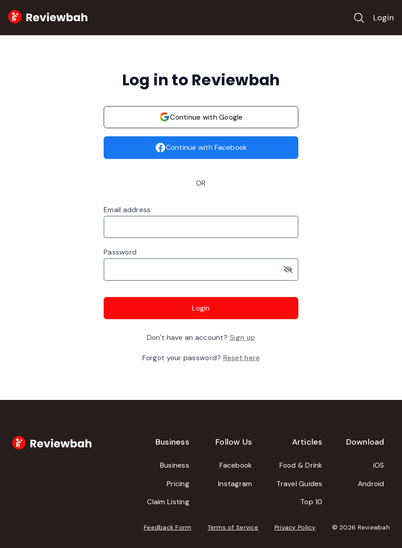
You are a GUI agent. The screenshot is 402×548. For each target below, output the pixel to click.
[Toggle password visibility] (291, 269)
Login (383, 17)
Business (174, 465)
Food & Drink (301, 465)
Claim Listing (168, 501)
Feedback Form (168, 527)
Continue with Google (200, 116)
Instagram (235, 483)
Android (371, 483)
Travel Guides (299, 483)
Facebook (235, 465)
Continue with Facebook (201, 147)
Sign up (242, 337)
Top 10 (311, 501)
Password (120, 252)
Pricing (178, 483)
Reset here (241, 357)
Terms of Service (233, 527)
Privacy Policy (295, 527)
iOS (378, 465)
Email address (127, 209)
